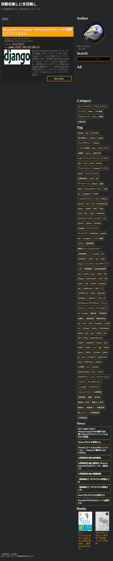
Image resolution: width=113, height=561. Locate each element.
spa (97, 259)
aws (104, 219)
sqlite (103, 259)
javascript (94, 134)
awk (84, 324)
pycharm (97, 353)
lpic (86, 214)
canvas (86, 274)
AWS (24, 47)
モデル (81, 244)
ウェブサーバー (101, 264)
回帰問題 (81, 398)
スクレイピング (91, 174)
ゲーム (104, 304)
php (105, 189)
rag (79, 289)
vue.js (80, 264)
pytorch (81, 204)
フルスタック (83, 117)
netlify (80, 348)
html (95, 209)
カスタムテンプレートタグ (89, 219)
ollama (106, 348)
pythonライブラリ (101, 169)
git (79, 194)
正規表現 (102, 314)
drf (97, 179)
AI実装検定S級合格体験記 (89, 458)
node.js (93, 284)
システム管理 (83, 149)
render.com (102, 358)
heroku (99, 164)
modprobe (90, 343)
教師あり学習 (83, 403)
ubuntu (92, 138)
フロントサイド (100, 107)
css (102, 254)
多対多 (97, 398)
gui (87, 334)
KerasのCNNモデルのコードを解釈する (93, 502)
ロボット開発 (97, 117)
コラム (91, 309)
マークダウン (102, 309)
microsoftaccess (96, 339)
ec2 (97, 199)
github (88, 209)
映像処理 (81, 122)
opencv (80, 353)
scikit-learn (88, 363)
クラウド (81, 383)
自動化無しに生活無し (19, 4)
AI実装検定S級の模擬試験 (89, 474)
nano (105, 343)
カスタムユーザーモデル (88, 304)
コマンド (81, 309)
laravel (96, 144)
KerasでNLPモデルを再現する (91, 496)
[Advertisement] (94, 84)
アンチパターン (84, 169)
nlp (87, 284)
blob (90, 324)
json (100, 279)
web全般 (98, 112)
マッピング (82, 234)
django (11, 47)
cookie (99, 274)
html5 (80, 174)
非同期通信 (82, 418)
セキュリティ (103, 149)
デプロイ (18, 47)
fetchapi (86, 329)
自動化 (81, 319)
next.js (80, 284)
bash (91, 179)
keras (80, 214)
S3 (38, 47)
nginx (80, 189)
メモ (80, 270)
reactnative (91, 358)
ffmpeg (80, 279)
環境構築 (88, 270)
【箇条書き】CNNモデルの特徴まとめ (93, 489)
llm (106, 279)
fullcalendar (104, 329)
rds (83, 358)
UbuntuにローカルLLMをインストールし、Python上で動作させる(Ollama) (93, 450)
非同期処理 (94, 413)
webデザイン (83, 377)
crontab (96, 254)
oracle (90, 259)
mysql (98, 343)
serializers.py (83, 294)
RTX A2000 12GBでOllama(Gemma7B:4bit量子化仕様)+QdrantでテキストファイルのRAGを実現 (93, 434)
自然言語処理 (100, 270)
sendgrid (81, 229)
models (80, 343)
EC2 (29, 47)
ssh (79, 239)
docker (80, 209)
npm (91, 214)
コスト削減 (98, 239)
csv (79, 329)
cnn (92, 274)
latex (80, 339)
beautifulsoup (102, 204)
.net (79, 274)
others (90, 112)
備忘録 (93, 314)
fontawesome (91, 279)
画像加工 (90, 408)
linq (85, 339)
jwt (105, 334)
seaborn (98, 363)
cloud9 (107, 324)
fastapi (88, 224)
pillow (88, 353)
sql (87, 204)
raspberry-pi (87, 289)
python (100, 138)
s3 (102, 289)
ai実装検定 (82, 254)
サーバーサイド (18, 44)
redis (97, 289)
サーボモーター (94, 383)
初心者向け (82, 138)
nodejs (88, 348)
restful (95, 194)
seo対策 (81, 367)
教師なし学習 (97, 403)
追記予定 (97, 154)
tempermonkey (83, 372)
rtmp (79, 363)
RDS (34, 47)
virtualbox (82, 299)
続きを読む (59, 79)
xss (92, 377)
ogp (99, 348)
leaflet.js (104, 199)
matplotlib (82, 259)
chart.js (80, 224)
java (92, 334)
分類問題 (97, 393)
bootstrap (98, 324)
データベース (83, 184)
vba (93, 372)
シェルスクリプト (85, 199)
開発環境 (90, 244)
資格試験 (90, 319)
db (105, 274)
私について (82, 413)
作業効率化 (82, 179)
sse (88, 367)
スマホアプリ (93, 388)
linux (92, 164)
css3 (85, 164)
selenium (97, 224)
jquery (88, 154)
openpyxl (102, 284)
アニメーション (102, 377)
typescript (101, 294)
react (94, 149)
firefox (94, 329)
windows (91, 299)
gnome (80, 334)
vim (92, 204)
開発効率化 (101, 319)
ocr (94, 348)
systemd (95, 367)
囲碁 (90, 398)
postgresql (86, 194)
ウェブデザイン (84, 144)
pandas (103, 234)
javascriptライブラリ (93, 189)
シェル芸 (81, 388)
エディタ (101, 299)
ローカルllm (83, 314)
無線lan (81, 408)
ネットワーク (92, 229)
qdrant (105, 353)
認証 (102, 184)
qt (78, 358)
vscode (100, 372)
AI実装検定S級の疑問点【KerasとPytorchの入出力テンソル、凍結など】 (93, 466)
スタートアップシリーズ (88, 159)
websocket (100, 214)
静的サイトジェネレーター (89, 249)
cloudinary (94, 234)
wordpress (87, 239)
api (79, 324)
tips (87, 134)
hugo (101, 209)
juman (99, 334)
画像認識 (100, 408)
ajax (79, 164)
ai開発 (80, 154)
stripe (93, 294)
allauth (94, 184)
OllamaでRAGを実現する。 (90, 443)
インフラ (81, 112)
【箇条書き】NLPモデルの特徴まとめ (94, 481)
